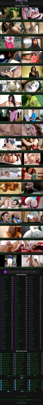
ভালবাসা (17, 336)
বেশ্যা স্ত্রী (31, 319)
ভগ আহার (32, 328)
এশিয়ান (31, 291)
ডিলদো (17, 315)
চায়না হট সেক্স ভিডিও (6, 355)
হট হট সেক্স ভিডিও (12, 375)
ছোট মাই (3, 282)
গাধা (3, 279)
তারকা (3, 310)
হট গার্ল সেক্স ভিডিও (20, 366)
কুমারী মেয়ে (4, 286)
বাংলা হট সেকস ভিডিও (20, 359)
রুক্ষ (31, 332)
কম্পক (31, 326)
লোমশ (17, 303)
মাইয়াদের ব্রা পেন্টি (19, 339)
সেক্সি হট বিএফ (19, 364)
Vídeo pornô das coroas (10, 399)
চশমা (17, 319)
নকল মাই (18, 332)
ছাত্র (31, 325)
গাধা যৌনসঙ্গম (4, 314)
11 (31, 272)
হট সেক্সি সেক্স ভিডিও (34, 374)
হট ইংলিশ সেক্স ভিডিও (34, 364)
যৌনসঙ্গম (4, 323)
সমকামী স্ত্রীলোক (5, 299)
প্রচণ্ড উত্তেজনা (19, 341)
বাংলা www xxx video (34, 386)
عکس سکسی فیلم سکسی (37, 399)
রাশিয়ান (3, 328)
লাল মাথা (18, 312)
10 (27, 272)
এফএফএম (4, 321)
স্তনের (17, 325)
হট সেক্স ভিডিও (19, 370)
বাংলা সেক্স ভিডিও (5, 382)
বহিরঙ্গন (17, 301)
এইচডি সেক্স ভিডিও (20, 389)
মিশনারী (3, 284)
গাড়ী (17, 338)
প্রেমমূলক (4, 334)
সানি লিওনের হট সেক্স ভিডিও (6, 362)
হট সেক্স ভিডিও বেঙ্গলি (34, 372)
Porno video (21, 401)
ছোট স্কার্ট (18, 347)
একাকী (31, 297)
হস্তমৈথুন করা (4, 291)
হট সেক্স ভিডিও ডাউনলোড (6, 372)
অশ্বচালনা (18, 280)
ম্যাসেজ (3, 330)
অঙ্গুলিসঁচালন (5, 295)
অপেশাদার (18, 306)
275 (34, 272)
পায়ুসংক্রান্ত (4, 297)
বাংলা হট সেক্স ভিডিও (34, 359)
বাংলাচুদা (10, 391)
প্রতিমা (31, 341)
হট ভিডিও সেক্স (21, 1)
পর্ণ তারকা (18, 290)
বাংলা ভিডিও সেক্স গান (6, 357)
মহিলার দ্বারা (18, 288)
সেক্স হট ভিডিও (5, 364)
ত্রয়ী (31, 293)
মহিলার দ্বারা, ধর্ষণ (19, 328)
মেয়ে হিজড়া (32, 338)
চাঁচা (17, 282)
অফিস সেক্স (32, 334)
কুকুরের (31, 280)
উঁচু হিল (31, 330)
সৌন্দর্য (31, 290)
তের (17, 284)
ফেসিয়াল (32, 303)
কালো (31, 312)
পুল (17, 343)
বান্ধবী (3, 304)
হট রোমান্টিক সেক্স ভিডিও (35, 368)
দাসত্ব (31, 323)
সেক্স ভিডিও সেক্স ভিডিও (35, 380)
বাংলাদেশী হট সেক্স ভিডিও (6, 361)
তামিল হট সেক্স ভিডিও (20, 355)
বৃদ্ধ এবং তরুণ (33, 349)
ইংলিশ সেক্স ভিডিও (5, 384)
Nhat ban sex (23, 399)
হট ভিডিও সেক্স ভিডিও (6, 368)
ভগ (31, 279)
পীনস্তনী (31, 277)
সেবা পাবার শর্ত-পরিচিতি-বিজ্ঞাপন (21, 396)
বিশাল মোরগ (18, 304)
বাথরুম (31, 336)
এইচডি (31, 288)
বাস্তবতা (3, 317)
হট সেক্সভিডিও (5, 374)
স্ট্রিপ (17, 291)
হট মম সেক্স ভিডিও (19, 368)
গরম (31, 295)
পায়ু (17, 334)
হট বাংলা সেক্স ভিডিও (34, 366)
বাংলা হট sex (32, 357)
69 (16, 330)
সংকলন (3, 293)
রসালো (3, 338)
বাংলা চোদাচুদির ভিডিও (20, 380)
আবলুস (3, 345)
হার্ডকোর (17, 279)
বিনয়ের (17, 299)
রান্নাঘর (17, 349)
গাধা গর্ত (32, 339)
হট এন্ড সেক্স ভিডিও (6, 366)
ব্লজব (17, 277)
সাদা (31, 282)
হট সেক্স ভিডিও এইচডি (34, 370)
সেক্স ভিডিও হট (19, 362)
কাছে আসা (18, 310)
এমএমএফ (18, 326)
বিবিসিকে (32, 314)
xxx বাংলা (4, 387)
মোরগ (17, 317)
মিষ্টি (17, 297)
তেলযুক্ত (3, 325)
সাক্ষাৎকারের (4, 349)
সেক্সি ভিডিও (32, 389)
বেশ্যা (31, 306)
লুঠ (16, 286)
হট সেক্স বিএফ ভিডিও (6, 370)
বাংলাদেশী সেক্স (19, 382)
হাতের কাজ (18, 314)
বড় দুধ (3, 280)
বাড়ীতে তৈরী (4, 315)
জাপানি (3, 303)
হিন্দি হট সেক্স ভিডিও (27, 375)
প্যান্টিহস (3, 347)
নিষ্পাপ (31, 284)
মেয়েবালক (4, 341)
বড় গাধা (31, 345)
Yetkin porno (3, 399)
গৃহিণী (17, 323)
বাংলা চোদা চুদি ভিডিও (27, 391)
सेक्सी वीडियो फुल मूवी (29, 399)
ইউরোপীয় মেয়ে (5, 277)
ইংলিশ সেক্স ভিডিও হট (6, 353)
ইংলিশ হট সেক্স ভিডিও (20, 353)
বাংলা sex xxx (4, 380)
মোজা (17, 345)
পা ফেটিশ (4, 343)
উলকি (31, 304)
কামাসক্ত (3, 290)
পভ (2, 308)
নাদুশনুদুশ (32, 343)
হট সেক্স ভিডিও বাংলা (20, 372)
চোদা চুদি (17, 387)
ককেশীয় (3, 306)
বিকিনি (3, 326)
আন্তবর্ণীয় (18, 308)
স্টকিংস (17, 293)
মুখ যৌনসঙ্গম (4, 336)
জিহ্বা (31, 347)
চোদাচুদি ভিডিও (33, 387)
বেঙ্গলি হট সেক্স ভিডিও (20, 361)
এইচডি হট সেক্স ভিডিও (34, 353)
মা (30, 310)
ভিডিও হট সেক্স (33, 361)
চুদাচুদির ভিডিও (33, 384)
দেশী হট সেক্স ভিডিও (34, 355)
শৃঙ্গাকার (31, 301)
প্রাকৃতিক (31, 299)
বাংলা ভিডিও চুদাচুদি (20, 384)
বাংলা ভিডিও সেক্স (5, 389)
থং (30, 315)
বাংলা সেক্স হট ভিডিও (20, 357)
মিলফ (31, 286)
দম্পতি (3, 312)
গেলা (3, 332)
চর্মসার (31, 308)
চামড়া (3, 301)
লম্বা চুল (3, 319)
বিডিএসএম (32, 317)
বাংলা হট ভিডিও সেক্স (6, 359)
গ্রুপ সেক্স (32, 321)
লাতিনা (17, 321)
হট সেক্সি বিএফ (19, 374)
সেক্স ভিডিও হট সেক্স (34, 362)
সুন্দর (3, 288)
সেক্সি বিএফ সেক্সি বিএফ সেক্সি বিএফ (6, 386)
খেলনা (17, 295)
